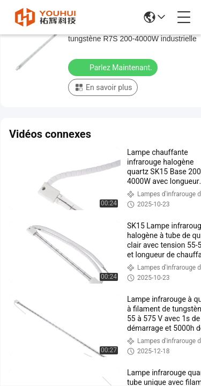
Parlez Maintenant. (114, 67)
